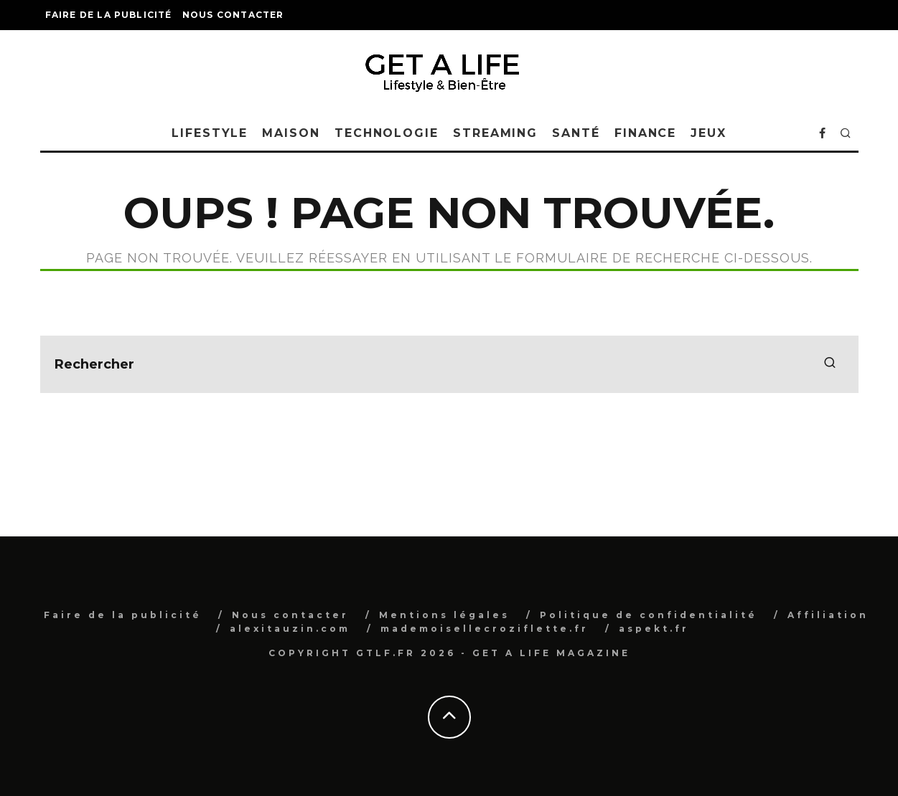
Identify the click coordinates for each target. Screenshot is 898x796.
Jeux (708, 133)
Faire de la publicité (108, 14)
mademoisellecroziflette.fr (484, 628)
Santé (576, 133)
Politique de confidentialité (648, 615)
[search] (830, 364)
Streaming (495, 133)
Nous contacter (233, 14)
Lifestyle (210, 133)
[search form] (449, 364)
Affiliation (828, 615)
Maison (291, 133)
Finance (645, 133)
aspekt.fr (654, 628)
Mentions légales (444, 615)
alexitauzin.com (290, 628)
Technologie (387, 133)
